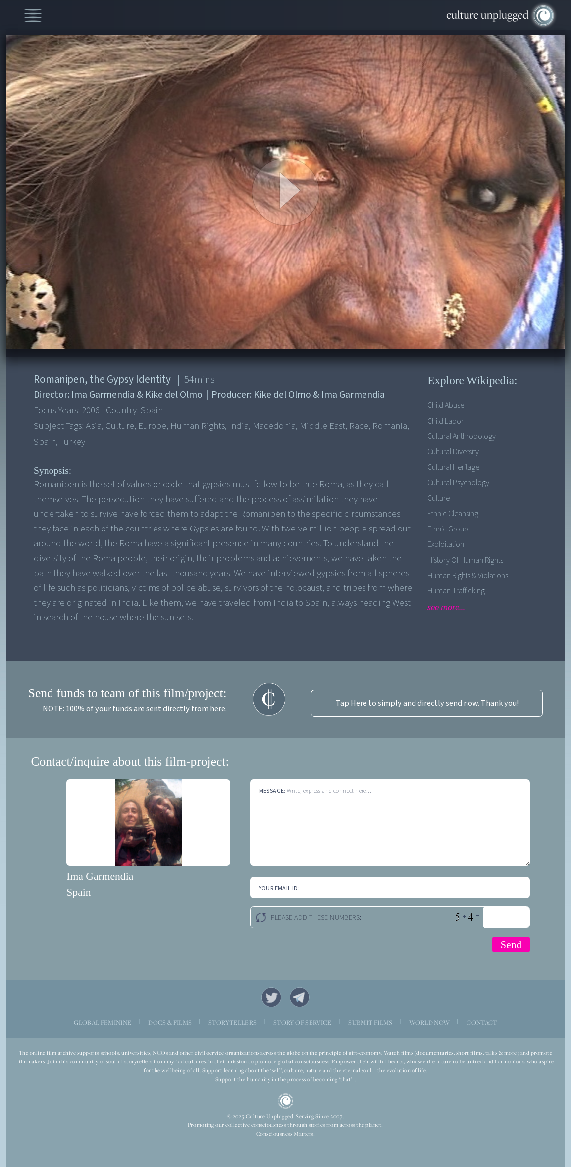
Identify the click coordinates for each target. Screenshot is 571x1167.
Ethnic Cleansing (452, 513)
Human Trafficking (456, 590)
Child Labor (445, 420)
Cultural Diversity (453, 451)
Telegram (300, 997)
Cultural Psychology (458, 482)
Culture (438, 498)
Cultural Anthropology (461, 436)
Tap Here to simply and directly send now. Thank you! (427, 703)
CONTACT (482, 1022)
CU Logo (286, 1101)
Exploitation (445, 544)
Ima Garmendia (99, 876)
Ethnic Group (447, 528)
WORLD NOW (429, 1022)
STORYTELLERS (232, 1022)
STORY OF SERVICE (302, 1022)
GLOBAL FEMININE (102, 1022)
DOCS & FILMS (170, 1022)
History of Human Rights (465, 560)
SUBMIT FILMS (370, 1022)
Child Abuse (445, 405)
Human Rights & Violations (467, 575)
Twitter (271, 997)
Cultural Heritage (453, 467)
